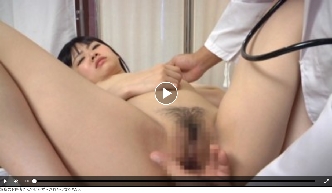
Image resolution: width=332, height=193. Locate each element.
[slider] (174, 182)
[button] (16, 181)
